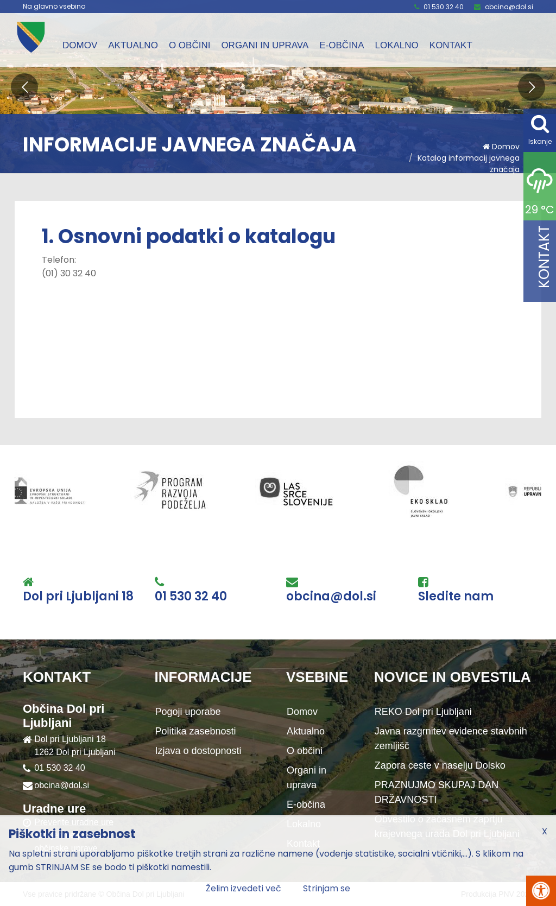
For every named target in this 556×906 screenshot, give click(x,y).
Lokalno (396, 45)
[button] (24, 86)
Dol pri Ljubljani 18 (78, 597)
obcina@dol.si (509, 6)
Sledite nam (456, 597)
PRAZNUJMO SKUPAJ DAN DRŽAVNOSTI (437, 792)
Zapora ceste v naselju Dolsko (440, 765)
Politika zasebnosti (195, 731)
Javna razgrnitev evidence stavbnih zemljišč (451, 738)
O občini (190, 45)
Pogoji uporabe (188, 711)
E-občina (341, 45)
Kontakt (450, 45)
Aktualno (133, 45)
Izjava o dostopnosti (198, 750)
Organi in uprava (264, 45)
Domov (79, 45)
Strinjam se (326, 888)
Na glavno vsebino (54, 6)
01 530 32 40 (444, 6)
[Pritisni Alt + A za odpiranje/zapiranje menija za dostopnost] (541, 891)
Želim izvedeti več (243, 888)
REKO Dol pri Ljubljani (423, 711)
